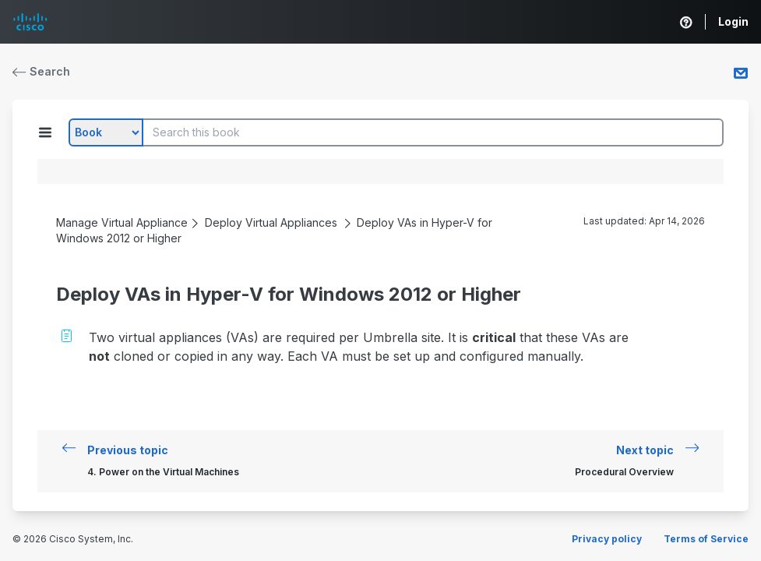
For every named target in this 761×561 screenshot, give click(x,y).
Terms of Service (706, 539)
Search (41, 71)
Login (733, 21)
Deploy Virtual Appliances (271, 222)
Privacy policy (607, 539)
